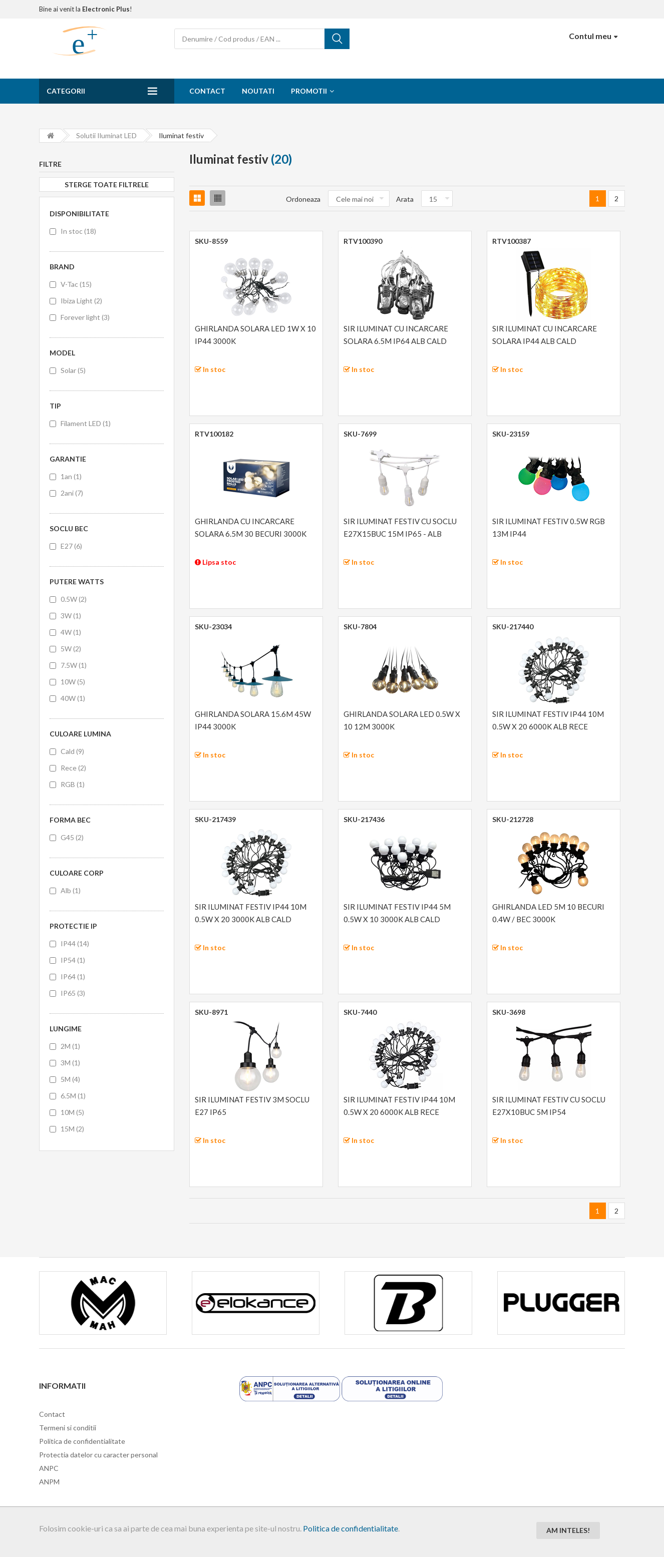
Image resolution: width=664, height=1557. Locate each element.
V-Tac (76, 284)
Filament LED (86, 423)
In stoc (78, 231)
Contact (207, 91)
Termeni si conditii (67, 1427)
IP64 (73, 976)
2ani (72, 493)
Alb (71, 890)
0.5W (74, 599)
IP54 (73, 960)
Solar (73, 370)
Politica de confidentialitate (350, 1528)
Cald (72, 751)
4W (71, 632)
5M (70, 1079)
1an (71, 476)
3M (70, 1062)
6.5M (73, 1095)
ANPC (49, 1468)
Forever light (85, 317)
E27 (71, 546)
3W (71, 615)
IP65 (73, 993)
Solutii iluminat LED (106, 135)
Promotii (309, 91)
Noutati (258, 91)
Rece (73, 767)
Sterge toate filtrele (107, 184)
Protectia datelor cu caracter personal (98, 1454)
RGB (73, 784)
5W (71, 648)
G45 (72, 837)
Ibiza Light (81, 300)
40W (73, 698)
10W (73, 681)
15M (72, 1128)
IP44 (75, 943)
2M (70, 1046)
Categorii (66, 91)
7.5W (74, 665)
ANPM (49, 1481)
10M (72, 1112)
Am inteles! (568, 1530)
